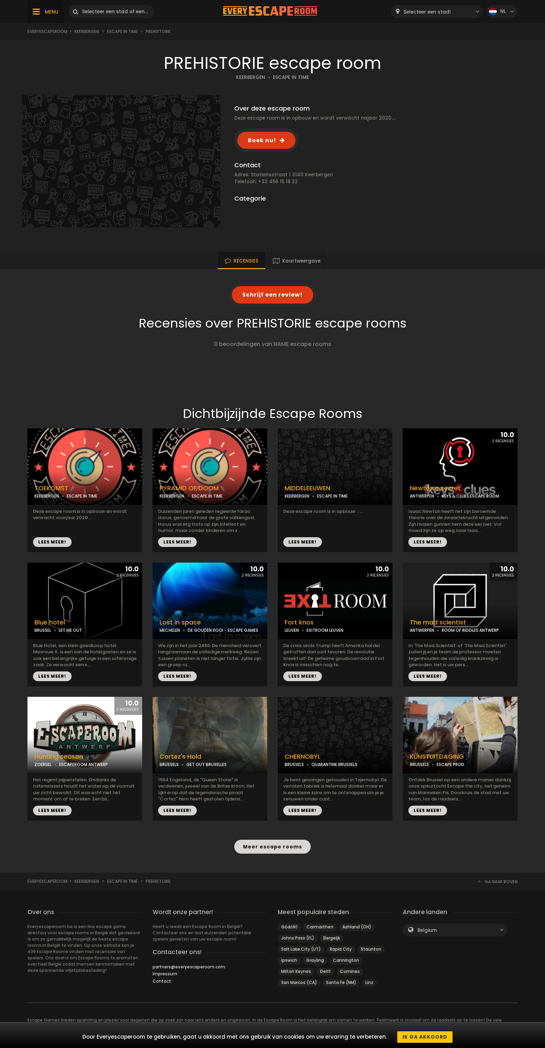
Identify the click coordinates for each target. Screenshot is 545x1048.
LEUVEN (292, 630)
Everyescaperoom (47, 31)
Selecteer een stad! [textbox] (427, 12)
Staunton (371, 949)
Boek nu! (262, 140)
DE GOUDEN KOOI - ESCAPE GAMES (223, 630)
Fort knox (299, 622)
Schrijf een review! (272, 295)
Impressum (165, 974)
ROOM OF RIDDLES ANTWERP (470, 630)
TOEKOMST (51, 488)
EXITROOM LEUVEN (325, 630)
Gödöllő (289, 927)
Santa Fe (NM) (341, 982)
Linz (369, 982)
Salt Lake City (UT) (301, 949)
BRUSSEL (42, 630)
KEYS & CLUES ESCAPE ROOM (470, 496)
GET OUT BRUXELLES (206, 764)
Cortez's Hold (180, 756)
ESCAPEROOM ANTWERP (83, 764)
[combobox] (437, 11)
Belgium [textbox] (427, 930)
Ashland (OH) (356, 927)
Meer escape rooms (272, 847)
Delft (325, 971)
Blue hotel (49, 622)
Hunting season (58, 756)
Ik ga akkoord (424, 1036)
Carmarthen (320, 927)
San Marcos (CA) (299, 982)
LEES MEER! (52, 542)
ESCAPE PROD (450, 764)
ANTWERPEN (422, 496)
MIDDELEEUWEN (307, 488)
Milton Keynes (296, 971)
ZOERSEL (42, 764)
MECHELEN (170, 630)
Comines (350, 971)
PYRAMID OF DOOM (189, 488)
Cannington (346, 960)
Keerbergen (86, 31)
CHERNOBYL (302, 756)
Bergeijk (331, 938)
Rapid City (341, 949)
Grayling (315, 960)
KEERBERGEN (250, 77)
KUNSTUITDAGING (437, 756)
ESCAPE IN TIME (122, 31)
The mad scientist (438, 622)
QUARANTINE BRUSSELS (334, 764)
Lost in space (180, 622)
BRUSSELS (169, 764)
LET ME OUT (70, 630)
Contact (162, 981)
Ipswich (289, 960)
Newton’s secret (435, 488)
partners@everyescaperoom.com (189, 967)
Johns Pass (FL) (297, 938)
